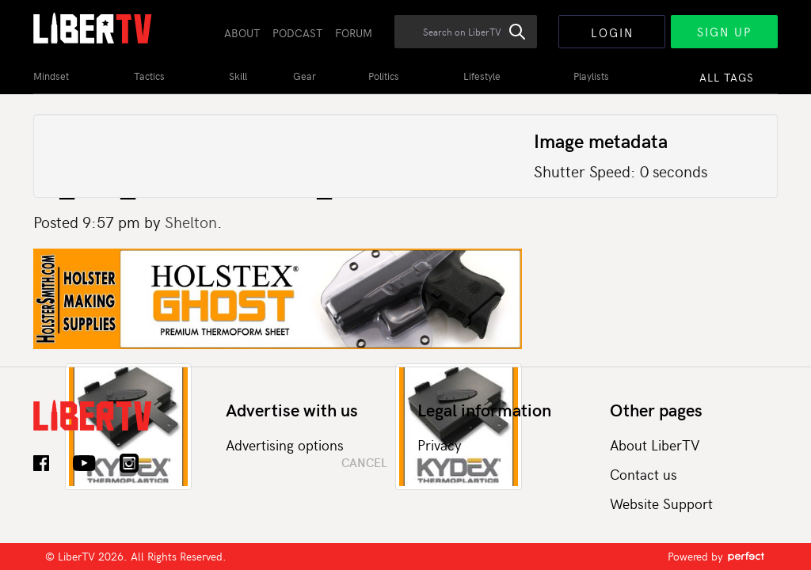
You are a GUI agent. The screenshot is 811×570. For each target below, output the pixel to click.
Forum (353, 32)
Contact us (643, 474)
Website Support (661, 503)
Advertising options (285, 444)
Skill (238, 76)
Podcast (297, 32)
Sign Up (724, 32)
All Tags (726, 77)
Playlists (591, 76)
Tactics (149, 76)
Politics (383, 76)
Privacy (439, 444)
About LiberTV (655, 444)
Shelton (191, 221)
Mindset (51, 76)
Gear (304, 76)
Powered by (717, 556)
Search (526, 40)
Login (612, 32)
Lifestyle (482, 76)
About (242, 32)
